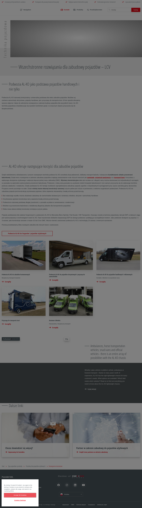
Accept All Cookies (20, 495)
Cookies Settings (20, 500)
